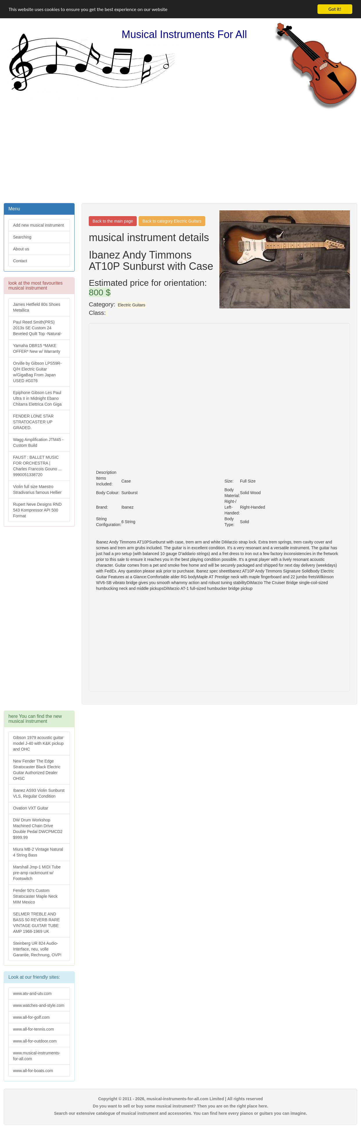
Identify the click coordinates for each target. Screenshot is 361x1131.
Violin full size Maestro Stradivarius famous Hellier (37, 489)
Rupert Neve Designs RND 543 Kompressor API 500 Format (37, 510)
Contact (20, 261)
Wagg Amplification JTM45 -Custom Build (38, 442)
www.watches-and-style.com (38, 1005)
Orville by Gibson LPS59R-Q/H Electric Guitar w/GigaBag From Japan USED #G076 (37, 372)
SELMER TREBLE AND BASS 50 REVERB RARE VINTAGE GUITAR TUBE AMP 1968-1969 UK (36, 923)
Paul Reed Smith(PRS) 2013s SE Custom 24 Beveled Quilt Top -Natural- (37, 328)
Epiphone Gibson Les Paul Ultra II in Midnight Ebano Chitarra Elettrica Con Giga (37, 398)
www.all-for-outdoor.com (35, 1040)
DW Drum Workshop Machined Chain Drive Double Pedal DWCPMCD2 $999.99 (37, 829)
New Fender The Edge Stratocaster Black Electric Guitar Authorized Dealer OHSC (36, 770)
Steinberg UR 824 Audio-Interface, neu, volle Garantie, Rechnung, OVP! (37, 949)
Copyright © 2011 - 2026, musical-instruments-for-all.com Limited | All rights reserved (180, 1098)
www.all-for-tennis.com (33, 1029)
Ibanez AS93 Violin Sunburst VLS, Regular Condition (38, 793)
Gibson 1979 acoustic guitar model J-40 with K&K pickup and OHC (38, 743)
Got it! (334, 9)
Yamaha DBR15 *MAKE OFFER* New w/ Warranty (36, 348)
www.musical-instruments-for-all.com (36, 1055)
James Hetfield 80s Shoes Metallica (36, 307)
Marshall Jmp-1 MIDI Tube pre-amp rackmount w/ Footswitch (37, 873)
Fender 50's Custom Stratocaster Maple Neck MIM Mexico (35, 896)
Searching (22, 237)
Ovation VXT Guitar (30, 808)
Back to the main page (113, 221)
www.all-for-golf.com (31, 1017)
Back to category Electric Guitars (171, 221)
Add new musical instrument (38, 225)
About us (21, 249)
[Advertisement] (180, 155)
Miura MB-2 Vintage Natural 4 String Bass (38, 852)
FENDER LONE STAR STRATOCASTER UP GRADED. (33, 422)
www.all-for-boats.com (33, 1070)
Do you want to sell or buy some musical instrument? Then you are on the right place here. (180, 1105)
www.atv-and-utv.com (32, 993)
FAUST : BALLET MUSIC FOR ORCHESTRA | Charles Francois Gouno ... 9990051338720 (37, 466)
